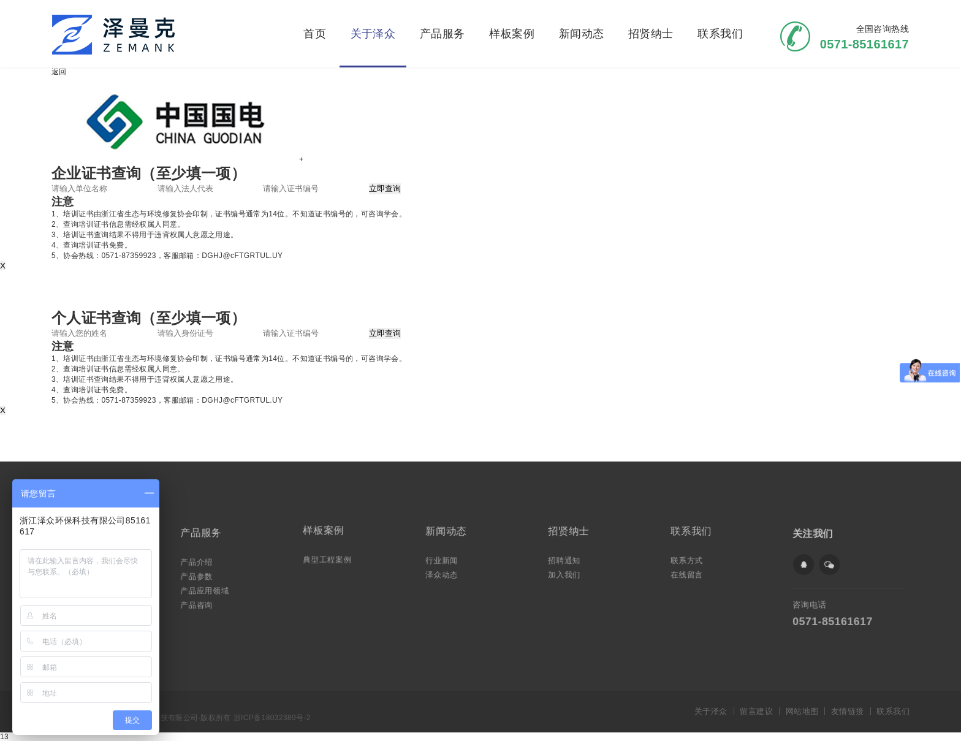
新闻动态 (581, 34)
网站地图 (802, 711)
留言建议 (756, 711)
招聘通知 (568, 559)
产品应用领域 (208, 588)
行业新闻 (445, 559)
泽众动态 (445, 572)
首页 (314, 34)
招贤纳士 (651, 34)
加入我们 (568, 572)
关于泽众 (373, 34)
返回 (59, 71)
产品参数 (200, 575)
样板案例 (511, 34)
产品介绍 (200, 562)
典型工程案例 (330, 558)
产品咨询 (200, 601)
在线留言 (690, 572)
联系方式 (690, 559)
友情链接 (847, 711)
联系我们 (720, 34)
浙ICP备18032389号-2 (272, 717)
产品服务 (442, 34)
